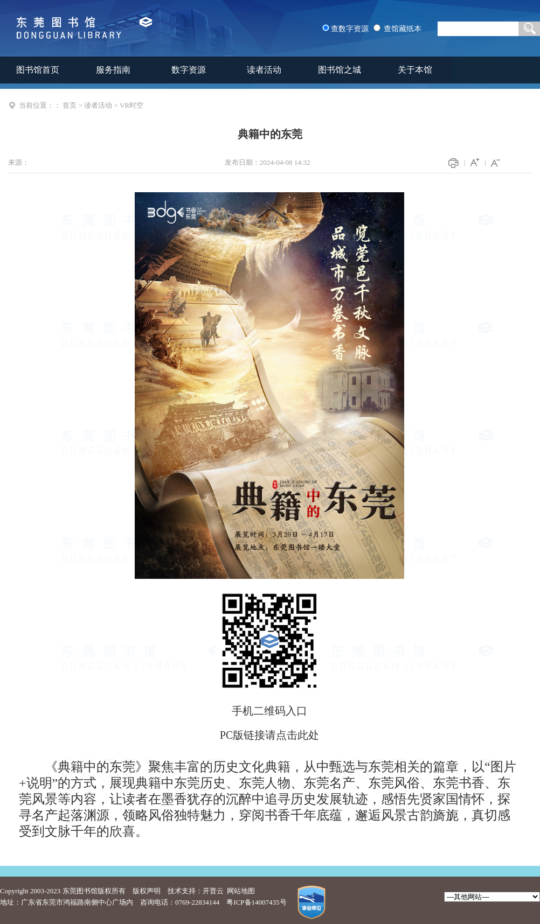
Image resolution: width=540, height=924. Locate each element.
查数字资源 (350, 29)
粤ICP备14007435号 (256, 902)
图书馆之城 (339, 69)
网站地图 (241, 891)
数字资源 (188, 69)
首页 (70, 105)
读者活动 (264, 69)
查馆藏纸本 (402, 29)
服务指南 (113, 69)
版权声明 (147, 891)
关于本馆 (415, 69)
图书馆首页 (37, 69)
